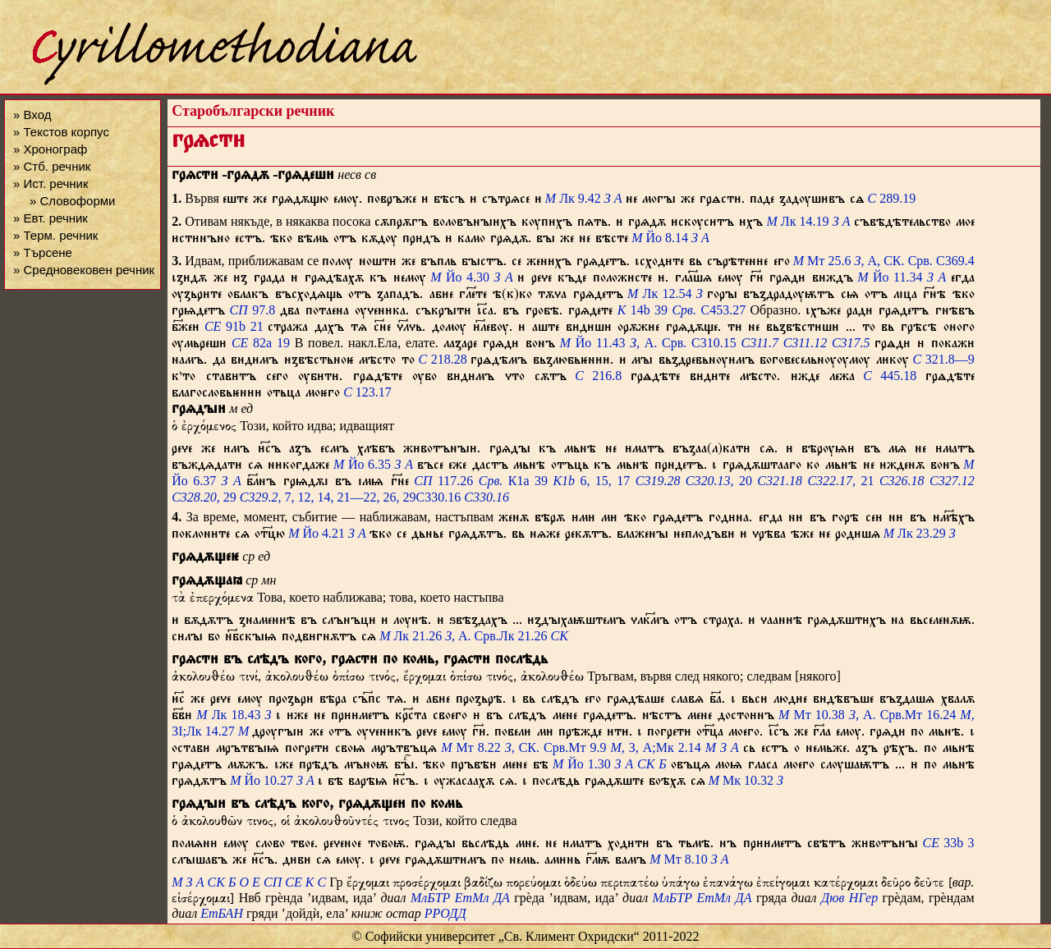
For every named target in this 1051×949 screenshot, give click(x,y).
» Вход (32, 114)
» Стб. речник (51, 166)
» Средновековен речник (83, 270)
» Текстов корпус (61, 132)
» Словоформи (72, 201)
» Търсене (42, 252)
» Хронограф (50, 149)
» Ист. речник (51, 183)
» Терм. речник (55, 235)
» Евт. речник (50, 218)
